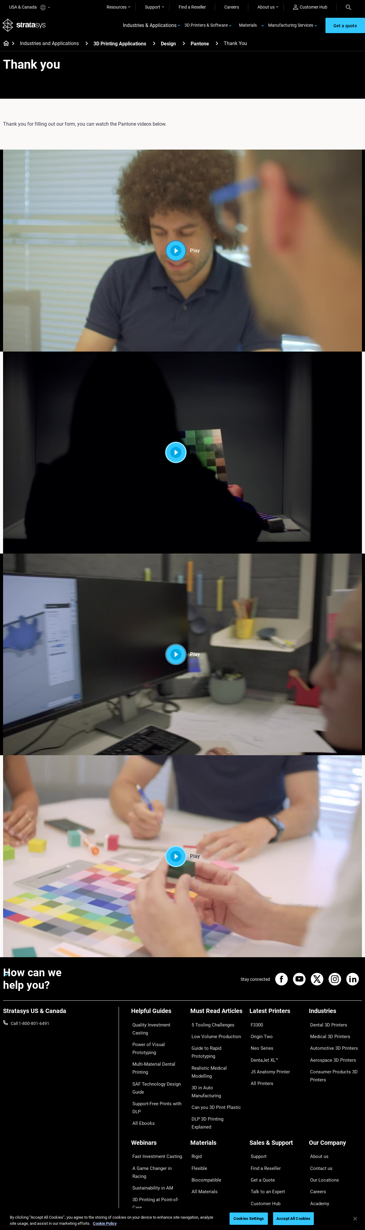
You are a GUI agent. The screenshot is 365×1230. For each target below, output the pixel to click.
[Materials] (216, 1118)
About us (266, 7)
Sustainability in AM (150, 1146)
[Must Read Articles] (216, 1015)
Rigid (195, 1128)
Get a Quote (260, 1146)
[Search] (348, 7)
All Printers (259, 1070)
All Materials (202, 1155)
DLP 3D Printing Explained (215, 1079)
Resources (117, 7)
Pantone (200, 46)
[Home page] (4, 46)
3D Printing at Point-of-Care (157, 1155)
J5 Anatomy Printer (268, 1061)
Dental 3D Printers (326, 1025)
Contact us (319, 1138)
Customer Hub (310, 7)
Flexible (197, 1138)
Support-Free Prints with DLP (154, 1089)
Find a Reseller (192, 7)
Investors (318, 1182)
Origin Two (259, 1034)
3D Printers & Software (206, 26)
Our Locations (322, 1146)
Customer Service (266, 1173)
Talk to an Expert (265, 1155)
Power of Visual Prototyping (146, 1038)
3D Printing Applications (119, 46)
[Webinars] (157, 1118)
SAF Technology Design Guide (153, 1072)
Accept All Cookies (293, 1218)
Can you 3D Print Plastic (213, 1070)
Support (152, 7)
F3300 (255, 1025)
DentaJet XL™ (262, 1052)
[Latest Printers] (275, 1015)
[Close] (355, 1218)
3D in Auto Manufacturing (214, 1061)
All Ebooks (141, 1102)
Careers (231, 7)
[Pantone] (217, 45)
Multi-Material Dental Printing (151, 1055)
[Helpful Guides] (157, 1015)
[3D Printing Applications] (154, 45)
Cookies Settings (249, 1218)
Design (168, 46)
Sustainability (322, 1173)
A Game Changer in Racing (156, 1138)
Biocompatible (204, 1146)
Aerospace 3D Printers (330, 1052)
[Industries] (335, 1015)
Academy (318, 1165)
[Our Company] (335, 1118)
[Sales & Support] (275, 1118)
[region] (182, 1219)
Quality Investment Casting (157, 1025)
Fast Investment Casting (154, 1128)
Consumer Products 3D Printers (331, 1065)
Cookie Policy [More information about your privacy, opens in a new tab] (105, 1223)
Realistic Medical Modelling (215, 1052)
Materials (248, 26)
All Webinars (142, 1173)
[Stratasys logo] (25, 26)
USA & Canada (29, 7)
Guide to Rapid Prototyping (216, 1043)
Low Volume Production (213, 1034)
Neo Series (259, 1043)
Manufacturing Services (290, 26)
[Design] (184, 45)
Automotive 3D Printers (331, 1043)
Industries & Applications (150, 26)
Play (182, 252)
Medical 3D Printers (327, 1034)
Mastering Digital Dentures (156, 1165)
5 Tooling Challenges (209, 1025)
